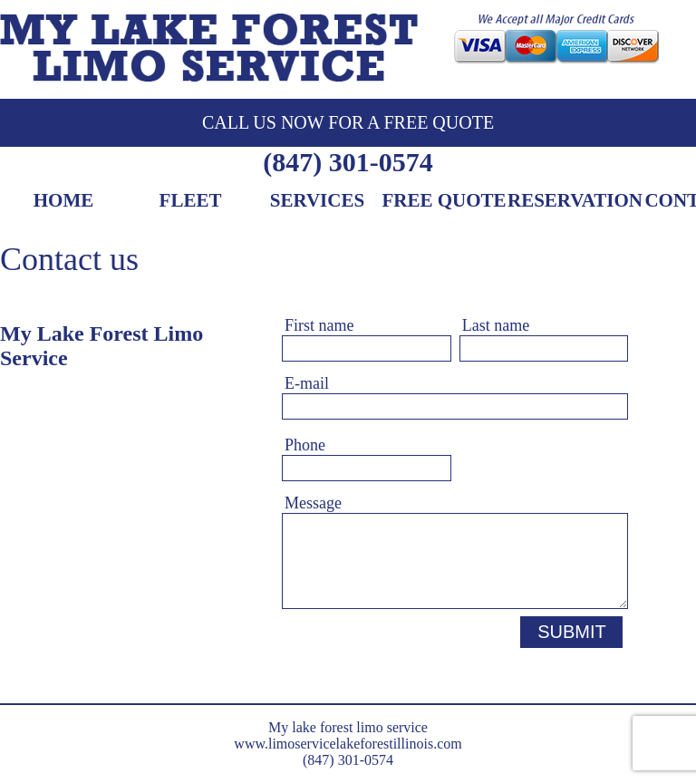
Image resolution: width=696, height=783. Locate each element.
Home (64, 201)
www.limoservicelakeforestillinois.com (347, 743)
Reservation (575, 201)
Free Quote (444, 201)
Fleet (191, 201)
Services (317, 201)
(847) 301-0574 (347, 162)
